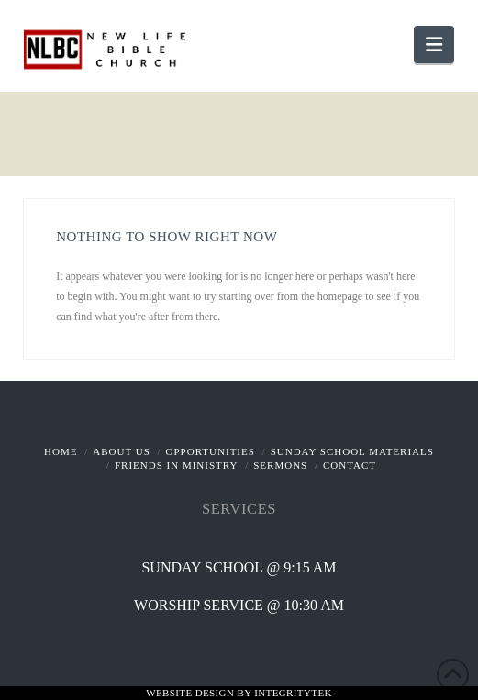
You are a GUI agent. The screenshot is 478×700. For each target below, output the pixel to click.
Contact (349, 465)
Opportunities (210, 451)
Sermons (280, 465)
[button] (434, 44)
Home (60, 451)
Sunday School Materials (352, 451)
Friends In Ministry (177, 465)
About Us (121, 451)
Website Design (191, 692)
